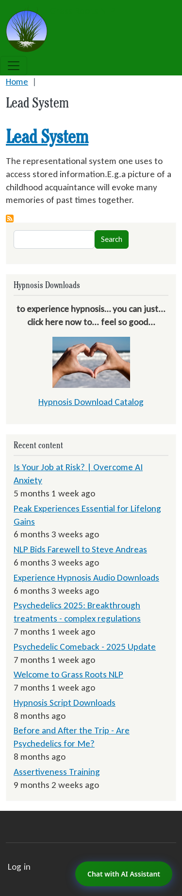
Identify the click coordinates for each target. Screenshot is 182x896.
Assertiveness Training (57, 771)
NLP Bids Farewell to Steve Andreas (80, 549)
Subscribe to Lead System (10, 218)
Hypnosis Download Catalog (91, 401)
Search (111, 239)
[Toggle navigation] (13, 65)
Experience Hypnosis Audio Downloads (86, 577)
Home (17, 81)
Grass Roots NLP (60, 11)
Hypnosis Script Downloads (65, 702)
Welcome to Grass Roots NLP (68, 674)
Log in (19, 866)
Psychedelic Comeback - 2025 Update (85, 646)
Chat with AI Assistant (123, 873)
